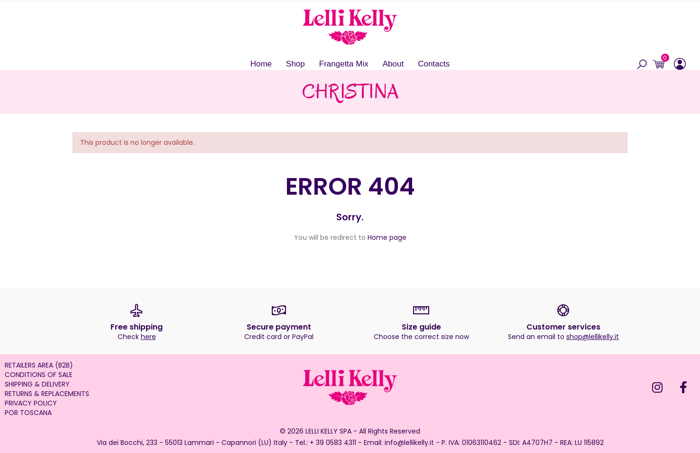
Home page (387, 237)
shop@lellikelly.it (592, 336)
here (148, 336)
